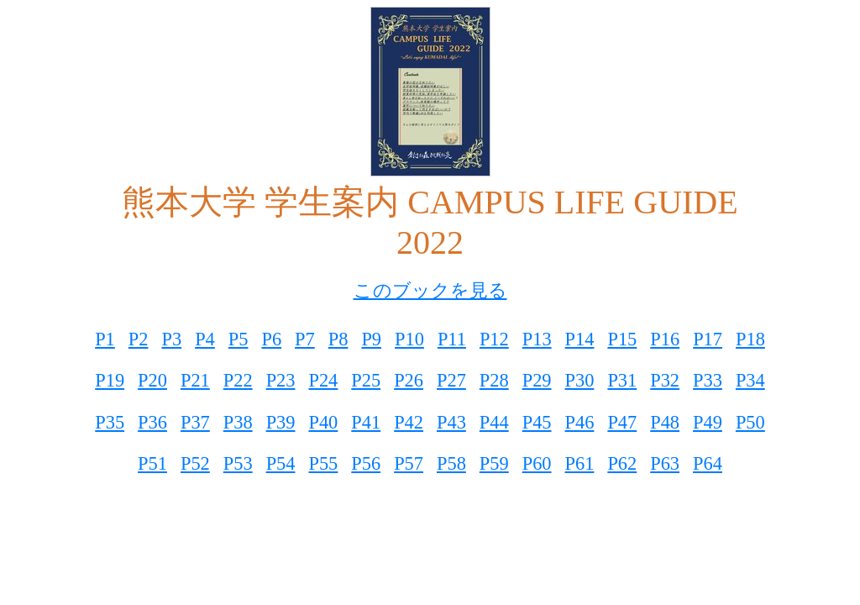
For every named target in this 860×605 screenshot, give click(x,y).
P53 (238, 463)
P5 (238, 339)
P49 (707, 422)
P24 (323, 380)
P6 (271, 339)
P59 (494, 463)
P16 (664, 339)
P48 (664, 422)
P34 (750, 380)
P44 (494, 422)
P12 (494, 339)
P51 (152, 463)
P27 (451, 380)
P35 (109, 422)
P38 (238, 422)
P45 (537, 422)
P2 (138, 339)
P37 (195, 422)
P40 (323, 422)
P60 (537, 463)
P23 (281, 380)
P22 (238, 380)
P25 (365, 380)
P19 (109, 380)
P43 (451, 422)
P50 (750, 422)
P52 (195, 463)
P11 (452, 339)
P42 (408, 422)
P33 (707, 380)
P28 (494, 380)
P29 (537, 380)
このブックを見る (430, 290)
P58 (451, 463)
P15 (622, 339)
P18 (750, 339)
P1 (105, 339)
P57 (408, 463)
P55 (323, 463)
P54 (281, 463)
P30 (580, 380)
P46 (580, 422)
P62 (622, 463)
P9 (371, 339)
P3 (171, 339)
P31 (622, 380)
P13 (537, 339)
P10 (409, 339)
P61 (580, 463)
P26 (408, 380)
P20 (152, 380)
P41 (365, 422)
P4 (205, 339)
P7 (305, 339)
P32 (664, 380)
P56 (365, 463)
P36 (152, 422)
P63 (664, 463)
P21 (195, 380)
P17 (707, 339)
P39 (281, 422)
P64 (707, 463)
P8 (338, 339)
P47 (622, 422)
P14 (580, 339)
